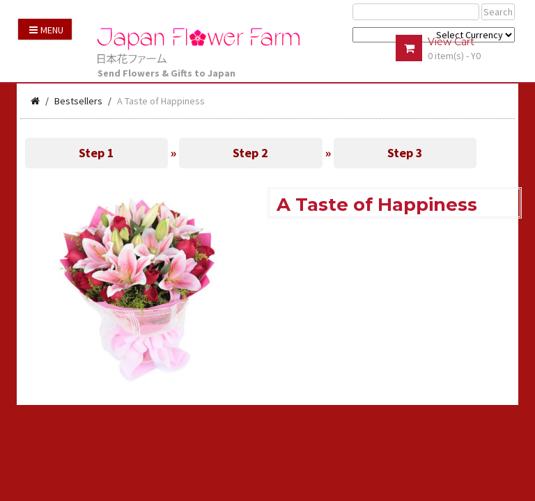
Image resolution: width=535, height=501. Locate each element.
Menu (46, 30)
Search (498, 12)
